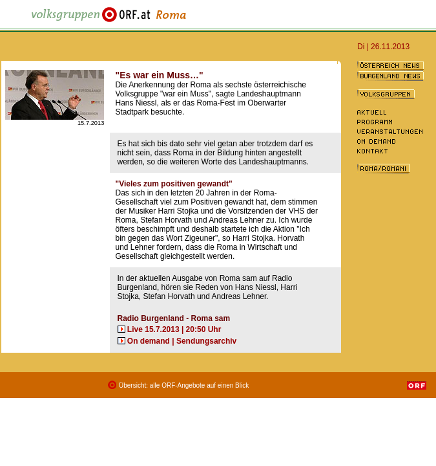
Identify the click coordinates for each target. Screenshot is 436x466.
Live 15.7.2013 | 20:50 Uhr (174, 329)
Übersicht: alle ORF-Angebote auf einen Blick (184, 385)
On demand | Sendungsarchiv (181, 341)
